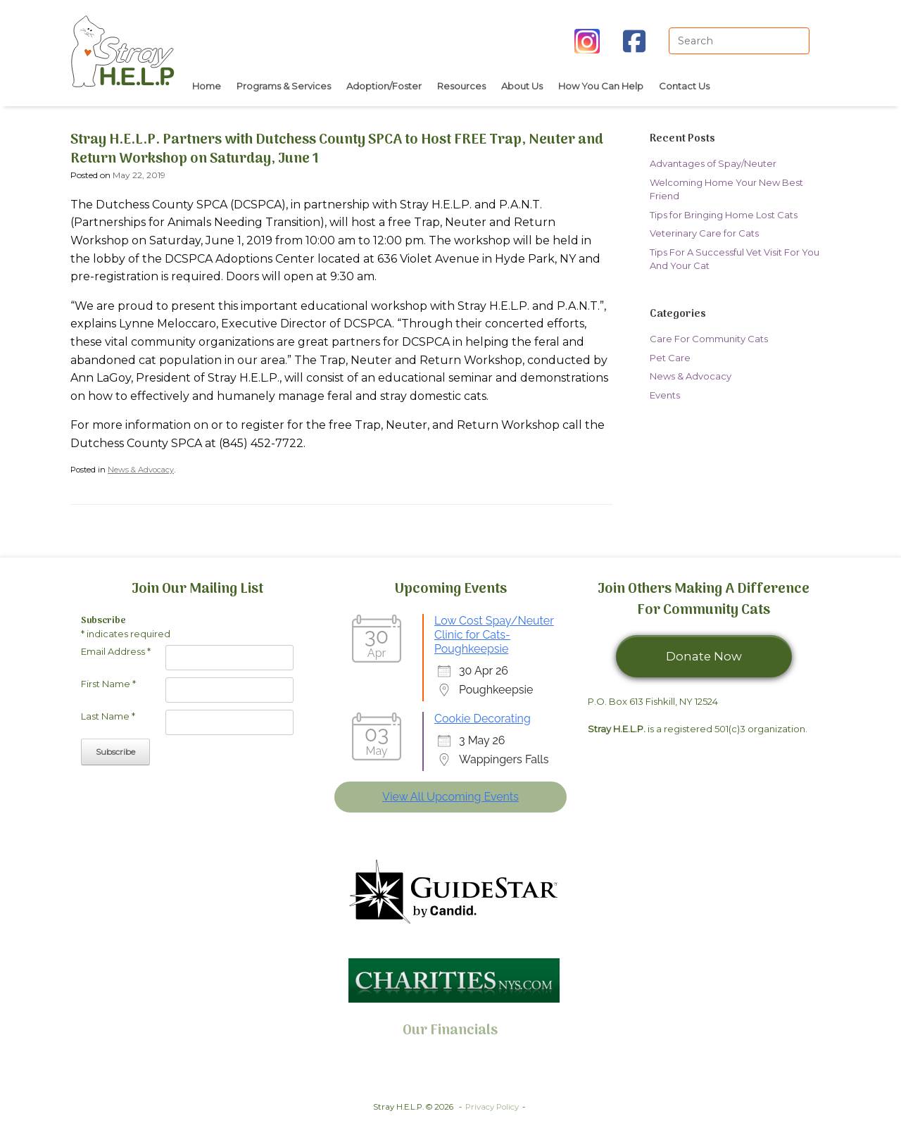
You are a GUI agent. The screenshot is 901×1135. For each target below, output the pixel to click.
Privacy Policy (492, 1107)
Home (206, 86)
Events (665, 395)
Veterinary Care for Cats (704, 233)
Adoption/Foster (384, 86)
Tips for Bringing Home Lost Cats (724, 214)
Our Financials (450, 1031)
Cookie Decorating (482, 718)
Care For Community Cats (709, 338)
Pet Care (670, 357)
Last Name (108, 716)
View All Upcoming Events (450, 796)
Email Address (116, 651)
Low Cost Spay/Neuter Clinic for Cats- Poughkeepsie (494, 635)
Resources (461, 86)
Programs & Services (284, 86)
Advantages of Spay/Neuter (713, 163)
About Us (522, 86)
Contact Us (684, 86)
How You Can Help (600, 86)
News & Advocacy (141, 470)
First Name (108, 683)
